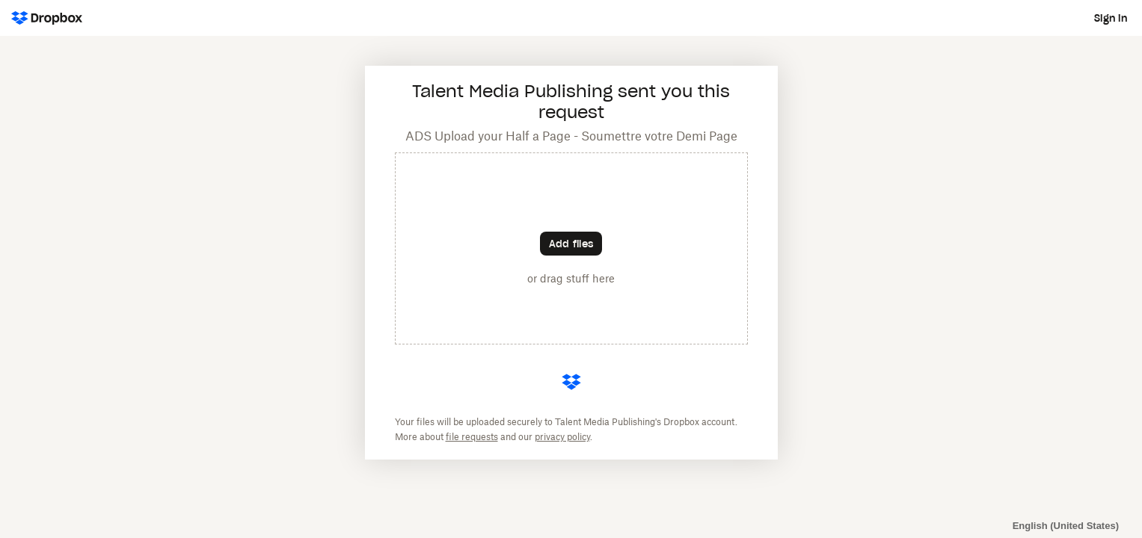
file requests (472, 436)
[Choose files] (571, 244)
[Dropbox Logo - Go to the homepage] (47, 18)
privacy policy (562, 436)
